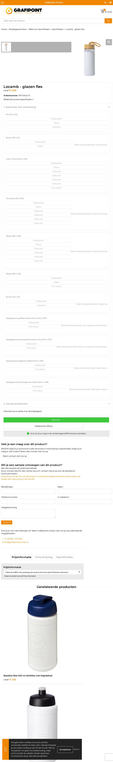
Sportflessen (57, 29)
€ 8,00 (65, 718)
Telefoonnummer (9, 497)
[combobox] (53, 20)
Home (4, 29)
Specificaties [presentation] (64, 557)
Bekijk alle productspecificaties (18, 99)
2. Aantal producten (16, 403)
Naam (60, 487)
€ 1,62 (10, 652)
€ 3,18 (10, 718)
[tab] (21, 557)
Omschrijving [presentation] (44, 557)
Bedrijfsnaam (7, 487)
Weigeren (76, 749)
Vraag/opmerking (9, 507)
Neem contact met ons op (15, 456)
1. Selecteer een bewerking (20, 107)
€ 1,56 (65, 652)
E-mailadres (64, 497)
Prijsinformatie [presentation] (21, 557)
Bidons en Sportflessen (39, 29)
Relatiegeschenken (18, 29)
